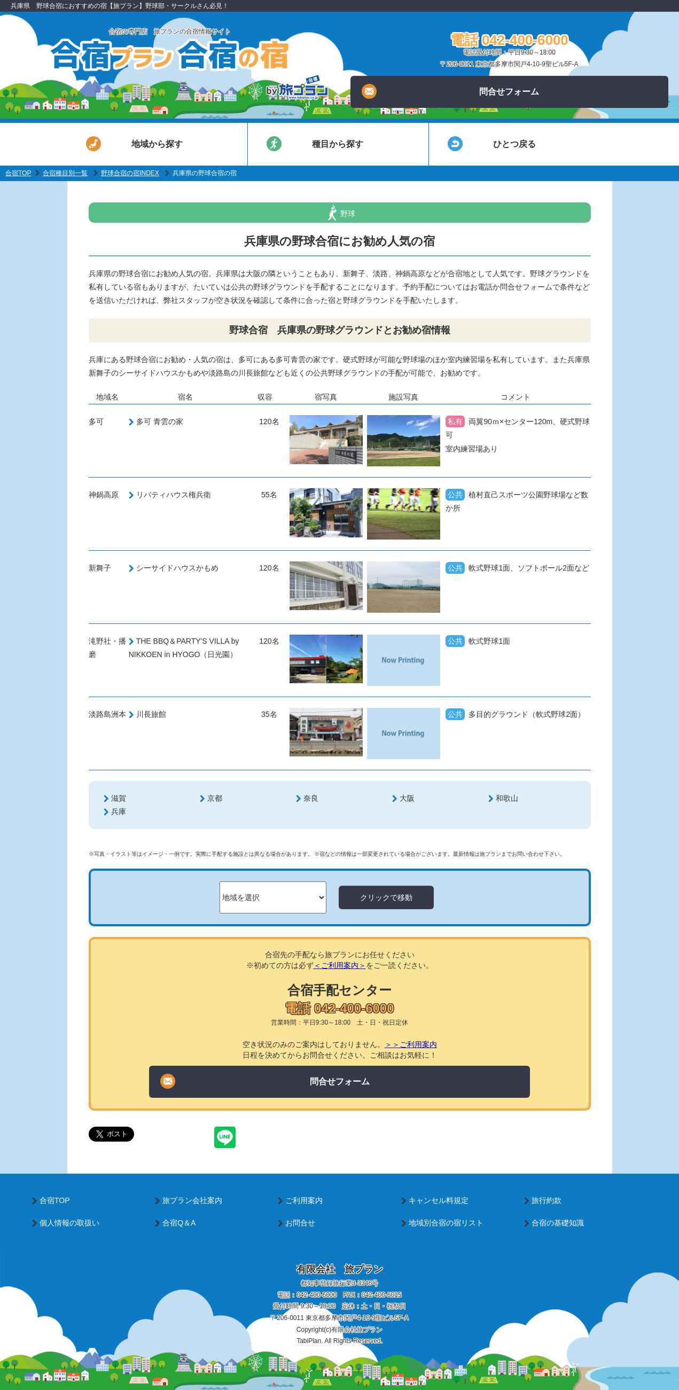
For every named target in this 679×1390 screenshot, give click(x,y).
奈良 (310, 798)
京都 (214, 798)
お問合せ (300, 1223)
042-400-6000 (316, 1295)
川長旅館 (151, 714)
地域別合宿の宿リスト (446, 1223)
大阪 (407, 798)
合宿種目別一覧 (65, 173)
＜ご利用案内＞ (340, 965)
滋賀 (118, 798)
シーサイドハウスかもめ (177, 568)
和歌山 (507, 798)
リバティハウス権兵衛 (173, 494)
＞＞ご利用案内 (411, 1044)
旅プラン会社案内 (192, 1200)
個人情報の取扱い (69, 1223)
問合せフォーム (450, 91)
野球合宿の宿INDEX (130, 173)
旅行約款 (546, 1200)
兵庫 (118, 811)
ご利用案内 (304, 1200)
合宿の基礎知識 (558, 1223)
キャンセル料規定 (439, 1200)
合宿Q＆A (179, 1223)
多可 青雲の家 (159, 421)
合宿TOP (18, 173)
